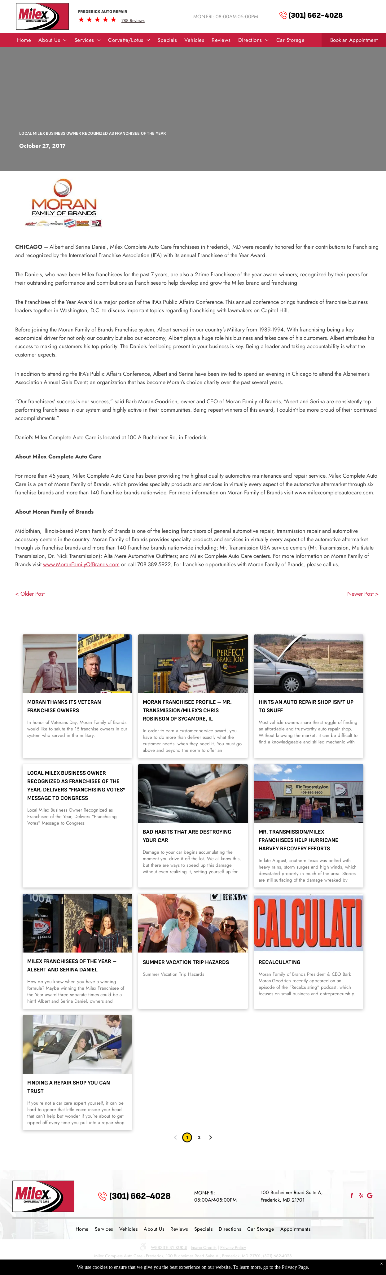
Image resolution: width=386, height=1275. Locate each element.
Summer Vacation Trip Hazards (186, 962)
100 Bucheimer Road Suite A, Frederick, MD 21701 (292, 1196)
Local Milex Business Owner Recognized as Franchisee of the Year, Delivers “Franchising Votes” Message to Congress (76, 785)
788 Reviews (133, 20)
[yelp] (361, 1196)
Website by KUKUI (169, 1247)
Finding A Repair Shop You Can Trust (68, 1087)
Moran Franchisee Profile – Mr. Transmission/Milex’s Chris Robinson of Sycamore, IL (187, 710)
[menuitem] (24, 40)
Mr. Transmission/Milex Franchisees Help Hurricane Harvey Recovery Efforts (298, 840)
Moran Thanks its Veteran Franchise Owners (64, 706)
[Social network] (370, 1196)
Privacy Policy (233, 1247)
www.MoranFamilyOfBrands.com (81, 564)
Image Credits (204, 1247)
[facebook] (352, 1196)
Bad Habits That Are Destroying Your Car (187, 836)
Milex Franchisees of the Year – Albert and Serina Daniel (71, 965)
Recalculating (279, 962)
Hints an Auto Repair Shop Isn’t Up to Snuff (306, 706)
